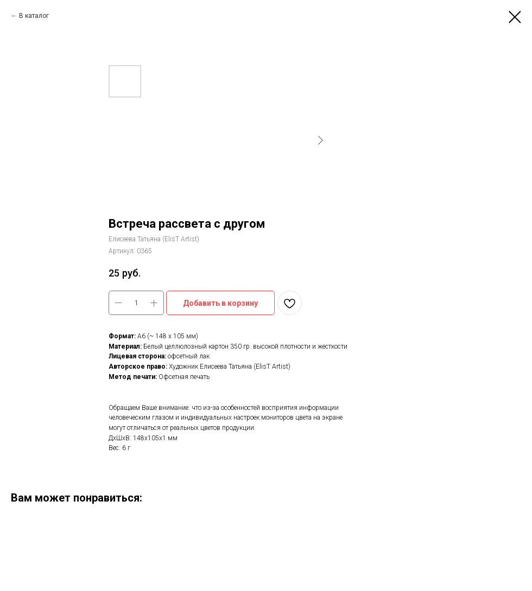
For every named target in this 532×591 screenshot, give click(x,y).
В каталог (34, 16)
